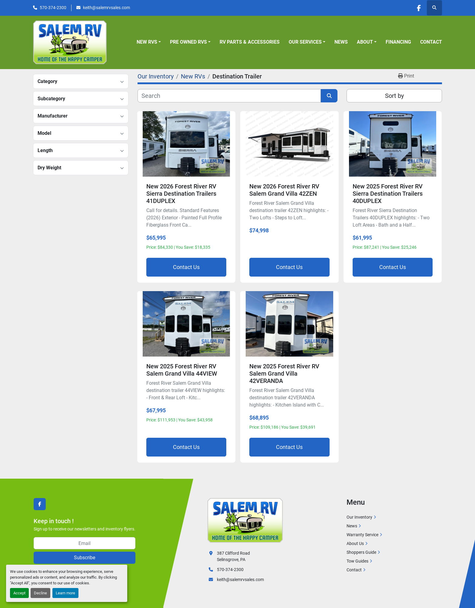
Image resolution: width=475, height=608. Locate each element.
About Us (355, 543)
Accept (19, 593)
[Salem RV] (245, 520)
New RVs (147, 42)
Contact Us (186, 267)
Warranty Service (362, 534)
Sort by (394, 95)
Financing (398, 42)
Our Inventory (359, 517)
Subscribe (84, 557)
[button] (149, 42)
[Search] (229, 95)
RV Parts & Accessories (250, 42)
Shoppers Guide (361, 552)
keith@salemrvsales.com (106, 7)
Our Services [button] (305, 42)
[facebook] (418, 7)
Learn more (65, 593)
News (341, 42)
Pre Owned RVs (188, 42)
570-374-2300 (53, 7)
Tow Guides (357, 561)
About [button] (365, 42)
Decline (40, 593)
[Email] (84, 543)
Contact (431, 42)
